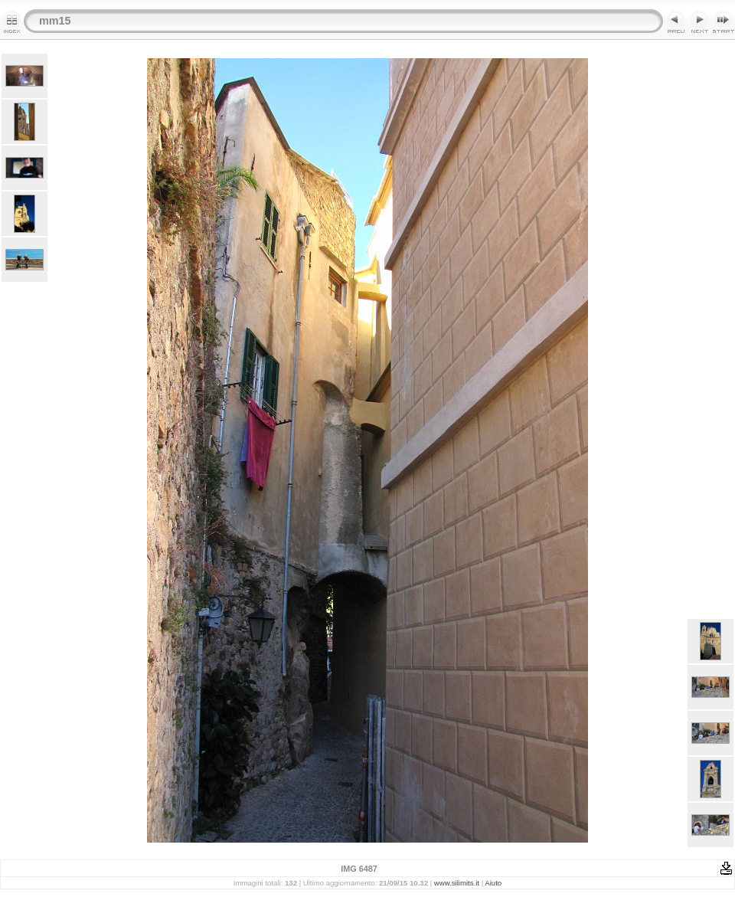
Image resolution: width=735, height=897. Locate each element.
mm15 (55, 21)
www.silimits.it (456, 883)
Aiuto (493, 883)
